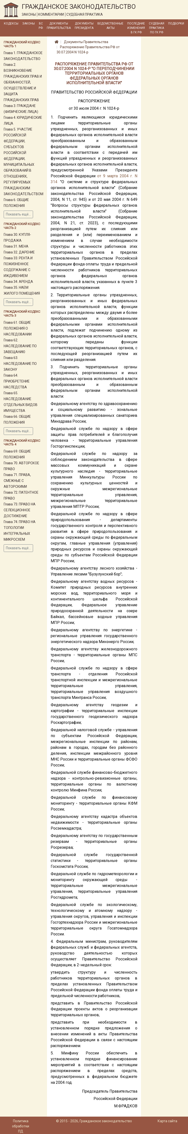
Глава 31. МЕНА (16, 246)
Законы (28, 23)
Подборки (176, 23)
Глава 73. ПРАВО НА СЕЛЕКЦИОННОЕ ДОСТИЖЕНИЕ (19, 510)
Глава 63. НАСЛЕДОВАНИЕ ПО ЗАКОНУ (20, 363)
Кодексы (11, 23)
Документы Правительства (59, 26)
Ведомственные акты (110, 26)
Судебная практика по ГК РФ (156, 28)
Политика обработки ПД (20, 1126)
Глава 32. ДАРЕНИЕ (19, 252)
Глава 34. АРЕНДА (18, 282)
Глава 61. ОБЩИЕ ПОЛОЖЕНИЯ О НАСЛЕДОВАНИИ (18, 328)
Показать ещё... (18, 214)
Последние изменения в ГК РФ (136, 28)
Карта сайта (167, 1121)
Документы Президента (84, 26)
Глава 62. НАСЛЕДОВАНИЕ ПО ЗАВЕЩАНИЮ (20, 346)
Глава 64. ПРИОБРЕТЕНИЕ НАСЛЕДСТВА (17, 381)
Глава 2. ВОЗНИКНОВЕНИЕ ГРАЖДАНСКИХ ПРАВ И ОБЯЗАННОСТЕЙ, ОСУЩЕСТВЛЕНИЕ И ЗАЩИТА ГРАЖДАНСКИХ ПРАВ (23, 82)
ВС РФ (41, 26)
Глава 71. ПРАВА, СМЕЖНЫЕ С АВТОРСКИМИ (17, 481)
